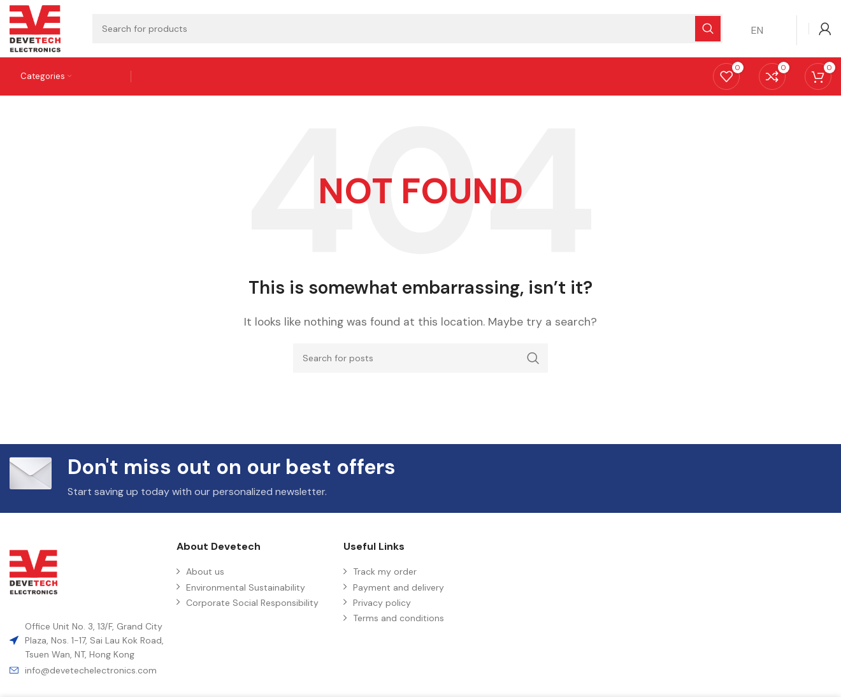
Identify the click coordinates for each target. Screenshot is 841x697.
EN (757, 30)
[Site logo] (35, 27)
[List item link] (87, 670)
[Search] (420, 358)
